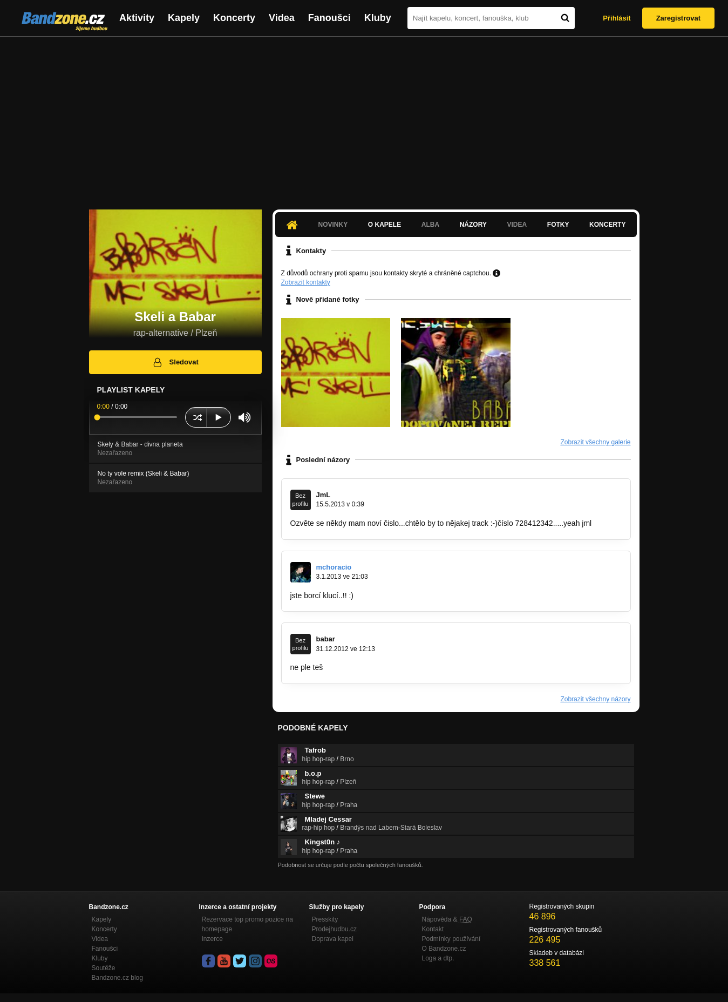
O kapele (384, 224)
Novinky (333, 224)
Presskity (325, 919)
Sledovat (175, 362)
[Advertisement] (364, 117)
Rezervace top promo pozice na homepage (247, 924)
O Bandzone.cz (444, 948)
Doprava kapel (332, 939)
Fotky (558, 224)
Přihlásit (616, 18)
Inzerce (212, 939)
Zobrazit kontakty (305, 282)
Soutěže (103, 968)
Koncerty (234, 17)
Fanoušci (329, 17)
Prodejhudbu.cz (334, 929)
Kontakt (433, 929)
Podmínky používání (451, 939)
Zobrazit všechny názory (595, 699)
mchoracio (334, 567)
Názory (473, 224)
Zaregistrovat (678, 18)
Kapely (184, 17)
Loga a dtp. (438, 958)
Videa (282, 17)
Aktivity (136, 17)
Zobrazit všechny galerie (595, 442)
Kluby (377, 17)
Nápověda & (447, 919)
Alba (430, 224)
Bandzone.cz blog (117, 977)
